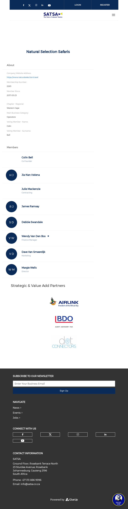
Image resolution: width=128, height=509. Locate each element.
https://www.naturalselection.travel (22, 77)
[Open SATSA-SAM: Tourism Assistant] (118, 499)
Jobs (15, 417)
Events (17, 412)
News (16, 407)
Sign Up (64, 390)
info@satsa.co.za (30, 484)
